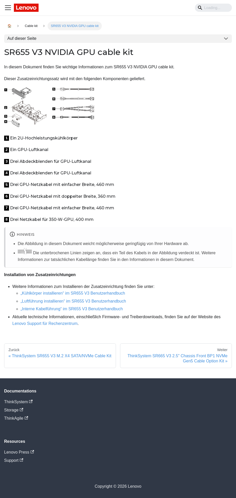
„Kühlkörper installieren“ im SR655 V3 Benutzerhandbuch (73, 293)
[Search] (213, 8)
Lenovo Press (19, 452)
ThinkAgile (16, 418)
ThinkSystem (18, 402)
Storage (13, 410)
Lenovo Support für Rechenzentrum (44, 323)
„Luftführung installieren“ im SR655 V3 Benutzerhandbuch (73, 301)
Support (13, 460)
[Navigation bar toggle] (8, 8)
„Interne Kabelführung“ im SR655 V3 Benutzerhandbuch (72, 309)
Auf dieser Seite (22, 38)
